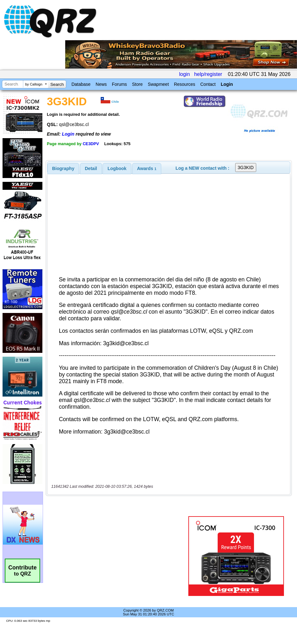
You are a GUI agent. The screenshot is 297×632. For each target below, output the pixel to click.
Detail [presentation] (91, 168)
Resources (184, 84)
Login (227, 84)
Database (81, 84)
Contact (207, 84)
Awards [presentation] (146, 168)
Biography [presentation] (63, 168)
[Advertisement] (118, 556)
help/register (208, 74)
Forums (119, 84)
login (184, 74)
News (101, 84)
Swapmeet (158, 84)
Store (137, 84)
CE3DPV (91, 143)
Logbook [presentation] (117, 168)
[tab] (63, 168)
